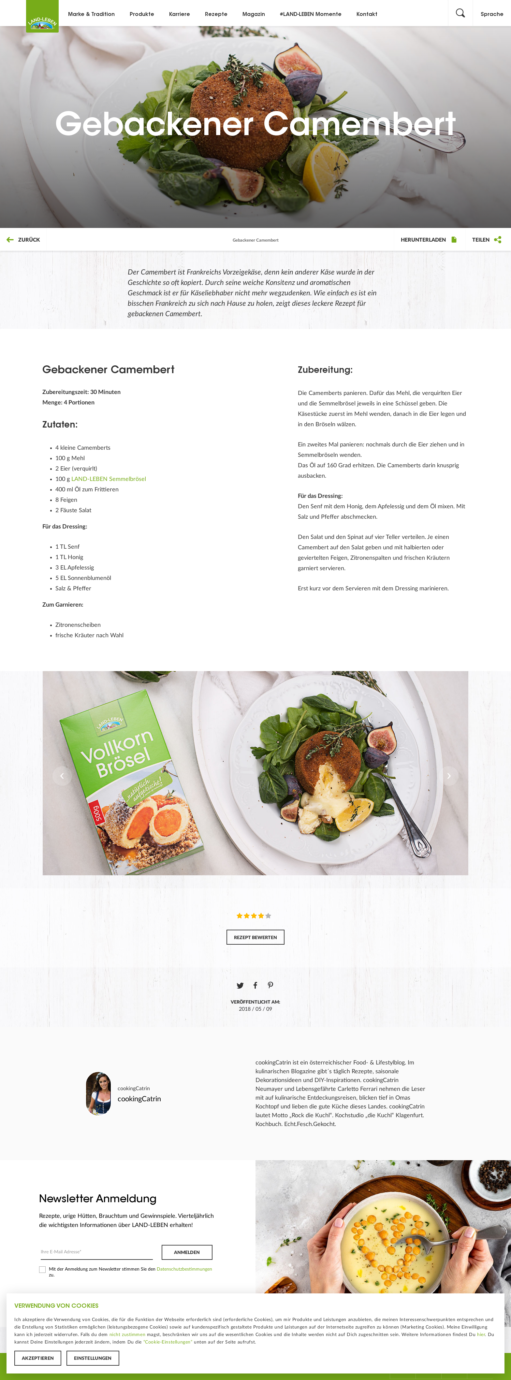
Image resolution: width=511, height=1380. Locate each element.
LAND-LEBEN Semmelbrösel (108, 479)
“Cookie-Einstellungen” (168, 1342)
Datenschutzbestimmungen (184, 1269)
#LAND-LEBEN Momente (311, 14)
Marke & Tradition (91, 14)
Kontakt (367, 14)
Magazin (253, 14)
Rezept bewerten (255, 938)
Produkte (142, 14)
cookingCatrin (134, 1088)
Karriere (179, 14)
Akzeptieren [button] (38, 1358)
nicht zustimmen (128, 1334)
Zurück (23, 240)
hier (481, 1334)
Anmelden (187, 1252)
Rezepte (216, 14)
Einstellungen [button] (93, 1358)
